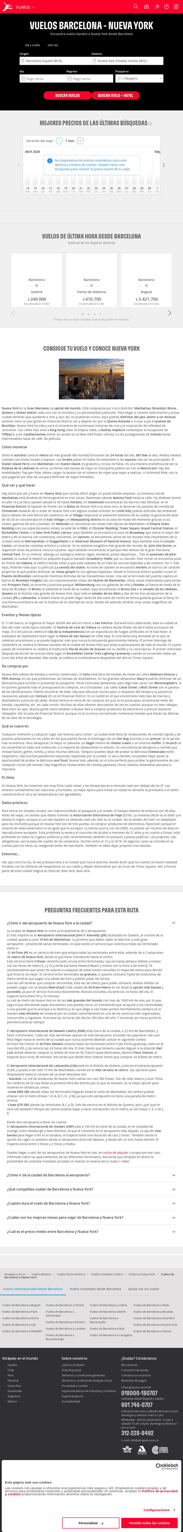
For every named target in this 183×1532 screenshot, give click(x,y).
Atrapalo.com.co (14, 1274)
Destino (97, 54)
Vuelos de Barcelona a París (19, 1312)
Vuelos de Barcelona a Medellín (22, 1331)
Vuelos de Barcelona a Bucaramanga (60, 1337)
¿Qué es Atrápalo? (73, 1365)
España (12, 1365)
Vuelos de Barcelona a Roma (20, 1318)
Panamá (13, 1380)
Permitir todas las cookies (149, 1523)
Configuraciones (157, 1510)
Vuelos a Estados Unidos (107, 1274)
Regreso (72, 71)
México (12, 1401)
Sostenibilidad (71, 1401)
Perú (11, 1375)
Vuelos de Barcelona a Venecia (65, 1322)
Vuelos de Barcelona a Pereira (65, 1305)
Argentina (14, 1396)
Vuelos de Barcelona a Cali (19, 1325)
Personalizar (91, 1523)
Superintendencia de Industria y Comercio (89, 1391)
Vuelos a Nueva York (142, 1274)
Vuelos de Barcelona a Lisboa (108, 1305)
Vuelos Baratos (41, 1274)
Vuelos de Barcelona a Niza (107, 1328)
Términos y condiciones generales (83, 1375)
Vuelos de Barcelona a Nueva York (155, 1325)
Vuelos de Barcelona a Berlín (108, 1312)
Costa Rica (14, 1386)
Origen (24, 54)
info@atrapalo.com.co (144, 1440)
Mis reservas (129, 1365)
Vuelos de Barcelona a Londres (65, 1328)
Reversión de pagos (133, 1380)
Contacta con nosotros (136, 1375)
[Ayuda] (166, 6)
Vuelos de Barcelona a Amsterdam (60, 1313)
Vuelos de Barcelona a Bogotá (21, 1305)
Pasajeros (122, 71)
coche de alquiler (115, 1152)
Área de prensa (71, 1370)
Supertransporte (72, 1396)
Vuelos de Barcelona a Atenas (152, 1331)
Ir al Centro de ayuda (134, 1370)
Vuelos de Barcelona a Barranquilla (104, 1320)
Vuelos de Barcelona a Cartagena (111, 1335)
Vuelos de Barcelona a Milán (151, 1305)
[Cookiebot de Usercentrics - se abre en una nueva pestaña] (159, 1466)
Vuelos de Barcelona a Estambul (154, 1318)
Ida (22, 71)
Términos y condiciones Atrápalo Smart (87, 1380)
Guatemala (15, 1391)
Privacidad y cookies (75, 1386)
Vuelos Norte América (71, 1274)
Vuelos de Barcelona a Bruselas (153, 1312)
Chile (11, 1370)
